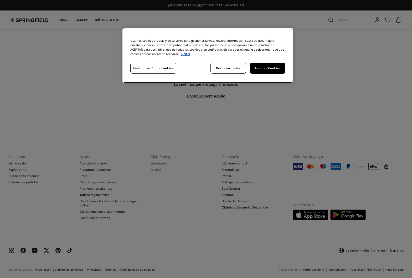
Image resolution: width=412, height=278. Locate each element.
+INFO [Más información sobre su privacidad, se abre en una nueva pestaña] (185, 54)
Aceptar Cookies (267, 68)
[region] (207, 55)
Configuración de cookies (153, 68)
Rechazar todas (228, 68)
